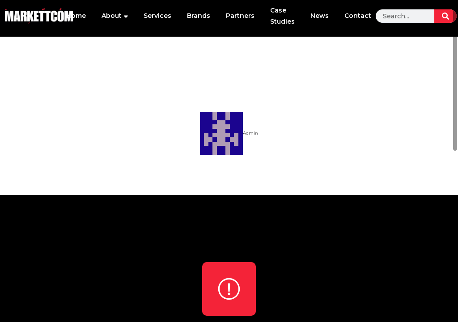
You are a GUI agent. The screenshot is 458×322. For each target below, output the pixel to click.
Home (76, 16)
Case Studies (282, 15)
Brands (198, 16)
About (115, 16)
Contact (357, 16)
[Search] (445, 16)
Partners (240, 16)
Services (157, 16)
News (319, 16)
